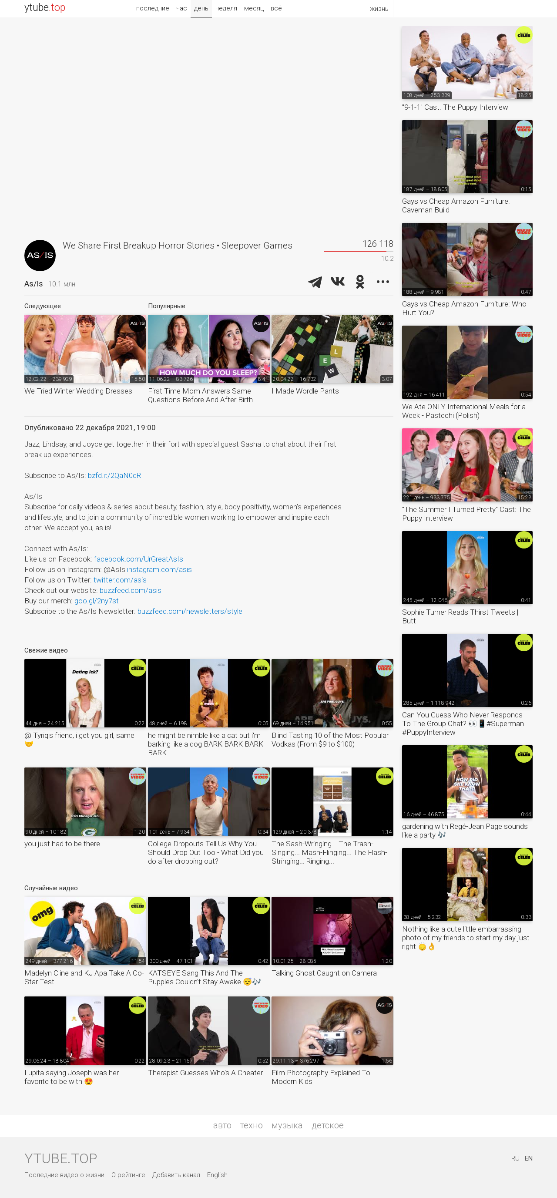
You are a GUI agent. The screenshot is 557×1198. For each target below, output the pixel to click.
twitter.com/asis (120, 579)
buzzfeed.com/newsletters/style (190, 611)
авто (222, 1125)
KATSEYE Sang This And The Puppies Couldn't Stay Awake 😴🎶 (204, 977)
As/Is (33, 283)
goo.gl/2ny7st (96, 600)
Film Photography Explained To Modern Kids (321, 1077)
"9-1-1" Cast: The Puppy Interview (455, 107)
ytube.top (60, 1158)
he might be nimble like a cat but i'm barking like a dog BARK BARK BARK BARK (205, 744)
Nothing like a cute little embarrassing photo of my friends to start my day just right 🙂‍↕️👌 (466, 938)
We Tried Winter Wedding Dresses (78, 391)
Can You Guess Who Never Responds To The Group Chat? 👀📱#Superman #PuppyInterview (463, 723)
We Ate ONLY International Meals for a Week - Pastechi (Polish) (464, 411)
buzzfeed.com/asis (130, 590)
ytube (44, 7)
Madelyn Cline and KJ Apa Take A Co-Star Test (84, 977)
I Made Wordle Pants (305, 391)
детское (328, 1125)
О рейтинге (128, 1175)
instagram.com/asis (159, 569)
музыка (287, 1125)
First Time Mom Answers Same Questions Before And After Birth (200, 395)
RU (515, 1158)
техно (251, 1125)
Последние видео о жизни (64, 1175)
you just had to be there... (64, 843)
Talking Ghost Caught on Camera (324, 973)
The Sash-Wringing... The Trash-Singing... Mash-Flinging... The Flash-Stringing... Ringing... (329, 852)
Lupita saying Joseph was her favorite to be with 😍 (71, 1077)
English (217, 1175)
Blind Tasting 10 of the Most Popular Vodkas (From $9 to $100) (330, 739)
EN (529, 1158)
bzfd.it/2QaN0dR (114, 475)
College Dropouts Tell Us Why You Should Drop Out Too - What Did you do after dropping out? (206, 852)
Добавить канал (176, 1175)
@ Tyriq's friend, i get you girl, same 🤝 (79, 739)
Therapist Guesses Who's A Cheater (205, 1072)
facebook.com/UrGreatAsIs (138, 559)
